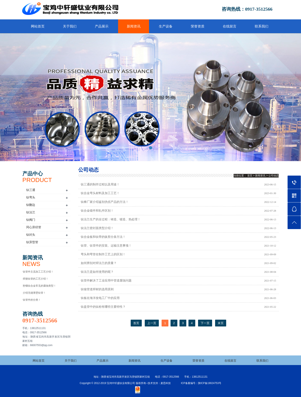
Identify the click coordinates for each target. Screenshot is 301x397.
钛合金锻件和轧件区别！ (97, 210)
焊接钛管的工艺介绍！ (35, 278)
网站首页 (38, 26)
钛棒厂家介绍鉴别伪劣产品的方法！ (105, 202)
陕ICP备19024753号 (209, 383)
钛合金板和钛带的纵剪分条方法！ (103, 236)
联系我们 (261, 26)
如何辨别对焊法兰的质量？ (99, 263)
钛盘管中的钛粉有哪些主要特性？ (103, 306)
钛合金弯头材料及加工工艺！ (100, 193)
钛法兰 (30, 212)
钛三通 (30, 190)
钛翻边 (30, 204)
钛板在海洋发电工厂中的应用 (100, 298)
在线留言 (229, 26)
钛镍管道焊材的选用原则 (97, 289)
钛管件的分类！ (32, 299)
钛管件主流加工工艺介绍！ (38, 271)
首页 (249, 175)
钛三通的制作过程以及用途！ (100, 184)
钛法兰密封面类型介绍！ (97, 228)
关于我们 (70, 26)
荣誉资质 (197, 26)
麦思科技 (166, 383)
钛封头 (30, 234)
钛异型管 (32, 242)
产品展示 (102, 26)
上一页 (151, 323)
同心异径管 (33, 227)
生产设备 (165, 26)
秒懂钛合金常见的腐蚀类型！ (39, 285)
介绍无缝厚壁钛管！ (34, 292)
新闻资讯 (133, 26)
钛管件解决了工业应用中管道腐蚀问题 (106, 280)
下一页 (205, 323)
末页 (221, 323)
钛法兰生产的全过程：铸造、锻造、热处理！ (110, 219)
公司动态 (273, 175)
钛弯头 (30, 197)
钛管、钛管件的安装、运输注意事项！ (106, 245)
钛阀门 (30, 219)
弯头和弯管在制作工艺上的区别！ (103, 254)
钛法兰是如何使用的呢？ (97, 271)
